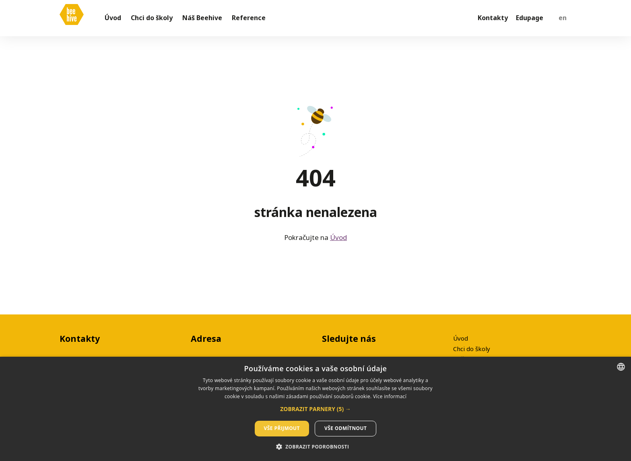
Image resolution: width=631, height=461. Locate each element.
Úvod (338, 242)
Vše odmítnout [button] (345, 428)
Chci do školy (471, 349)
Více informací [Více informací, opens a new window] (389, 396)
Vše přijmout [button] (282, 428)
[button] (315, 409)
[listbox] (621, 367)
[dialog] (315, 409)
